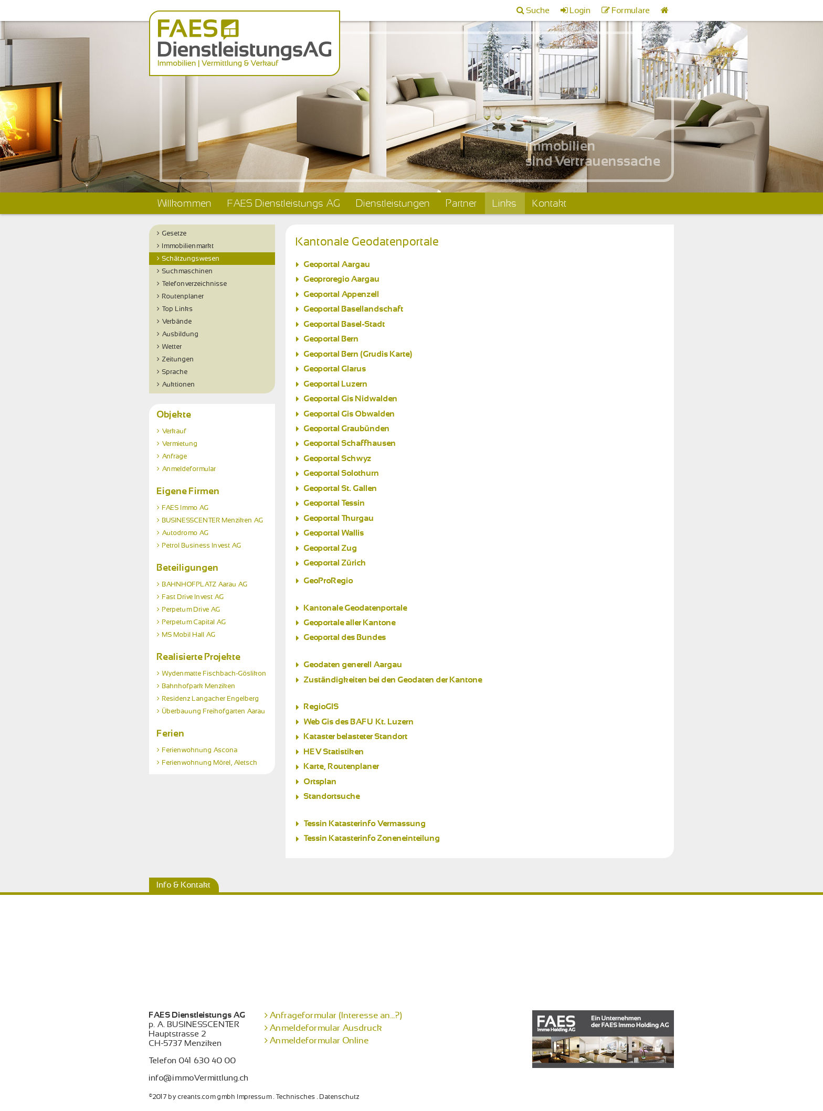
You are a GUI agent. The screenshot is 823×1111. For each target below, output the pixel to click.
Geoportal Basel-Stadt (344, 324)
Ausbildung (180, 334)
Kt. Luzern (394, 722)
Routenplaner (183, 296)
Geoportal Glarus (335, 368)
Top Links (177, 309)
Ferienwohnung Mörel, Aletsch (210, 762)
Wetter (172, 346)
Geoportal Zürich (335, 563)
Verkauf (174, 431)
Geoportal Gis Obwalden (349, 414)
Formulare (631, 10)
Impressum (254, 1097)
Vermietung (180, 443)
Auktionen (178, 384)
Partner (461, 203)
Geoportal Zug (330, 548)
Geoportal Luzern (336, 384)
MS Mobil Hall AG (189, 634)
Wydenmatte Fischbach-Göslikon (214, 673)
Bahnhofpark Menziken (199, 686)
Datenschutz (340, 1097)
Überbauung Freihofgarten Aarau (214, 711)
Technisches (295, 1097)
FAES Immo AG (185, 507)
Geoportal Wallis (334, 533)
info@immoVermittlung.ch (199, 1078)
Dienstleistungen (393, 203)
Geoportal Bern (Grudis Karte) (358, 354)
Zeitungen (178, 359)
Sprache (175, 372)
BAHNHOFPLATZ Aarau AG (205, 584)
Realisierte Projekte (199, 656)
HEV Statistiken (334, 751)
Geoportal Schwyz (338, 458)
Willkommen (184, 203)
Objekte (174, 414)
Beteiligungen (188, 567)
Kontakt (550, 203)
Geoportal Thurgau (339, 518)
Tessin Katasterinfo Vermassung (365, 823)
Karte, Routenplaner (341, 766)
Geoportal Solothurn (341, 473)
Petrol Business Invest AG (201, 545)
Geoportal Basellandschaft (354, 309)
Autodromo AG (185, 533)
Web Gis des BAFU (339, 722)
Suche (538, 10)
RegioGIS (321, 706)
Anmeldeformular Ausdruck (326, 1028)
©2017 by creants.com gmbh (192, 1097)
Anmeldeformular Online (319, 1040)
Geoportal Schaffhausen (350, 443)
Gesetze (174, 233)
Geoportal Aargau (337, 264)
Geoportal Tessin (334, 503)
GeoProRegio (328, 580)
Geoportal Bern (331, 339)
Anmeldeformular (189, 469)
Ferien (171, 733)
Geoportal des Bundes (345, 637)
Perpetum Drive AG (191, 609)
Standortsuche (332, 796)
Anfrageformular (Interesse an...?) (336, 1015)
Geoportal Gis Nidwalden (351, 398)
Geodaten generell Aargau (353, 664)
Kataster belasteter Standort (356, 736)
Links (505, 203)
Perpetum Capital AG (194, 622)
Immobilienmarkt (188, 246)
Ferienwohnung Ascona (200, 750)
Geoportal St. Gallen (340, 488)
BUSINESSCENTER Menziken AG (212, 520)
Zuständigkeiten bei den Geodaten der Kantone (393, 680)
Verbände (177, 321)
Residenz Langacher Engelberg (210, 698)
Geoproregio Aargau (342, 279)
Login (580, 10)
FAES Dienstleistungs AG (284, 203)
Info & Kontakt (184, 885)
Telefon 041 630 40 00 (192, 1060)
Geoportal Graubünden (347, 428)
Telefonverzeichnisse (194, 283)
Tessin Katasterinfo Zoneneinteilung (372, 838)
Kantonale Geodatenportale (355, 608)
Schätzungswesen (191, 258)
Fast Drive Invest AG (193, 597)
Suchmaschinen (187, 271)
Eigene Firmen (188, 491)
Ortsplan (320, 781)
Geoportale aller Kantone (350, 622)
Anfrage (174, 456)
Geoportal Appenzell (344, 294)
